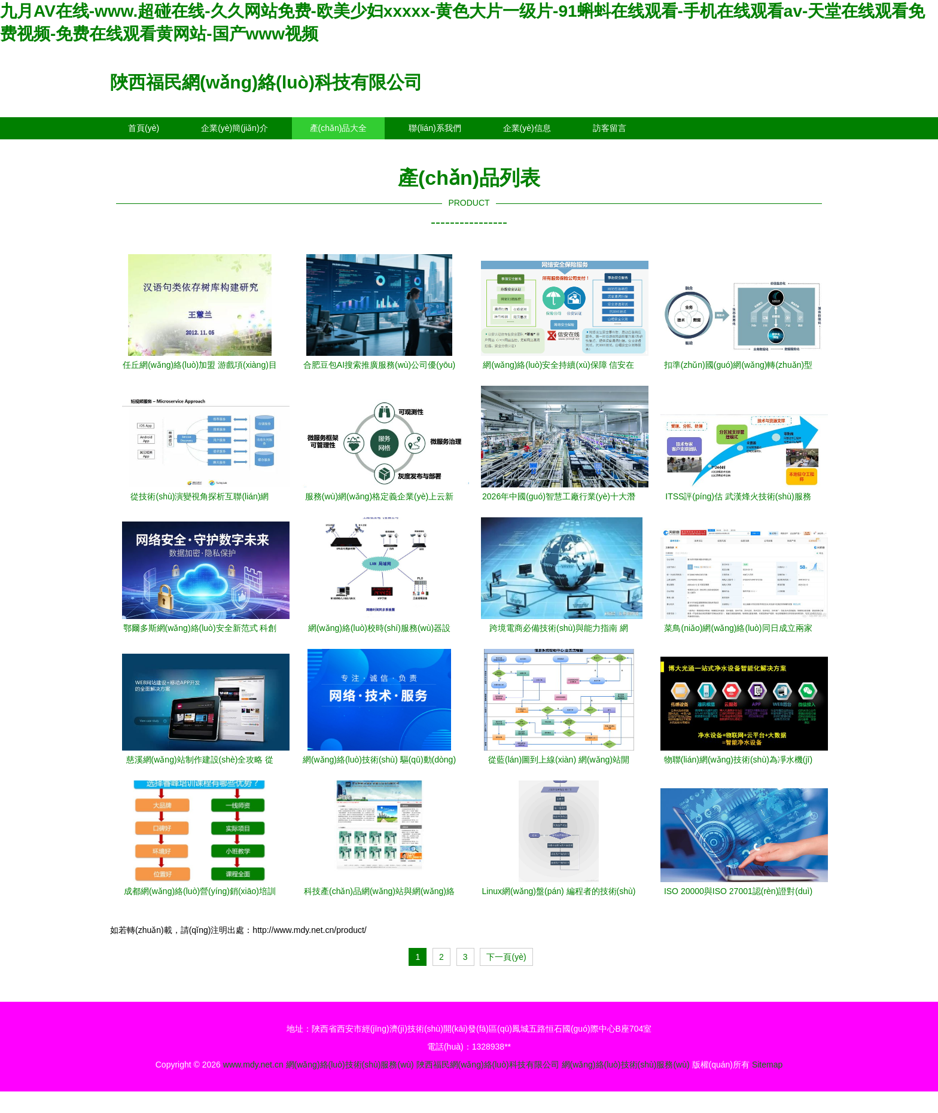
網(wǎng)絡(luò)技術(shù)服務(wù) (350, 1064)
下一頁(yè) (506, 957)
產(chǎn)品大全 (338, 128)
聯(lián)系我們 (435, 128)
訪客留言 (609, 128)
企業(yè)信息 (527, 128)
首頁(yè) (143, 128)
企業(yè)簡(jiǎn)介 (234, 128)
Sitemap (767, 1064)
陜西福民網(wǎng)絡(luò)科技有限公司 (266, 82)
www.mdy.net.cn (253, 1064)
